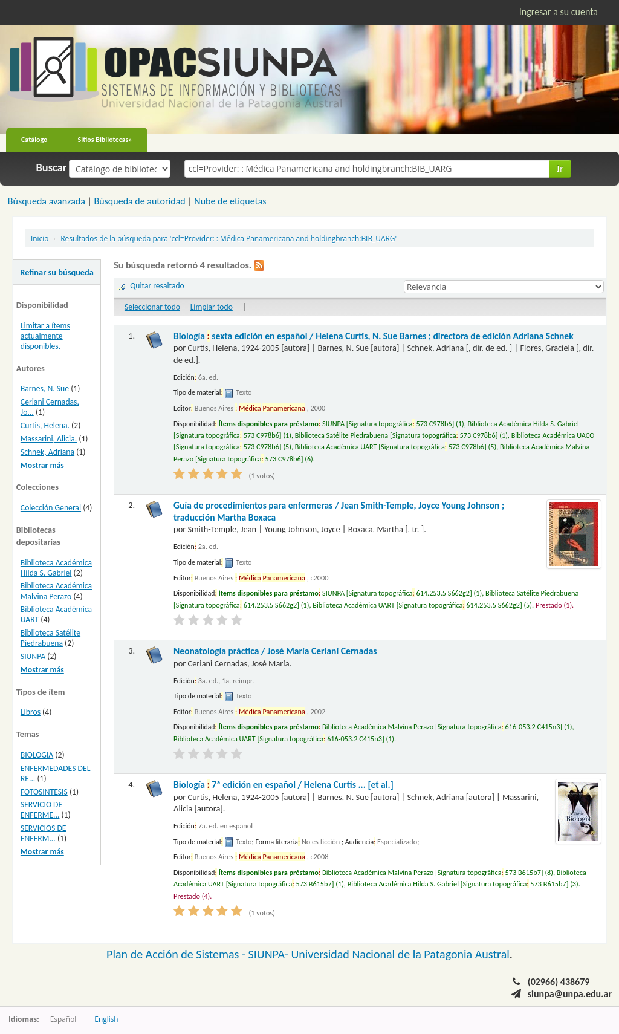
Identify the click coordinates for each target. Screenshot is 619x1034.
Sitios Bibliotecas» (105, 139)
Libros (31, 712)
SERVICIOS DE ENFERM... (43, 833)
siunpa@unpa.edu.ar (570, 994)
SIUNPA (33, 656)
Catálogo (34, 139)
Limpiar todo (211, 307)
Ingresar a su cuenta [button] (558, 12)
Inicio (39, 238)
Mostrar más (42, 465)
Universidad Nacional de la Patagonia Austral (400, 954)
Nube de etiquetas (230, 201)
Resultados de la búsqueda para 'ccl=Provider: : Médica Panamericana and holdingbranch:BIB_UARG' (228, 238)
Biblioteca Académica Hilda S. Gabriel (56, 568)
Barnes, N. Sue (45, 388)
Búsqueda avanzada (46, 201)
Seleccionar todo (152, 307)
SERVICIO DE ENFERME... (41, 809)
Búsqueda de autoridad (139, 201)
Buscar (51, 167)
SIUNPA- (269, 954)
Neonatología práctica (275, 651)
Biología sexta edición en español (373, 336)
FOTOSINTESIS (44, 792)
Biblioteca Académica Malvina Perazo (56, 590)
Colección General (51, 507)
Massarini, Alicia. (49, 439)
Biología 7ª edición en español (283, 784)
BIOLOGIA (37, 755)
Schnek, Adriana (47, 452)
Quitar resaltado (157, 286)
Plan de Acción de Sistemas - (177, 954)
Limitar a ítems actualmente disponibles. (45, 335)
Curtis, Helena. (45, 425)
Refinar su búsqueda (57, 272)
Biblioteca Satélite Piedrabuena (50, 638)
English (106, 1019)
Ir (560, 168)
